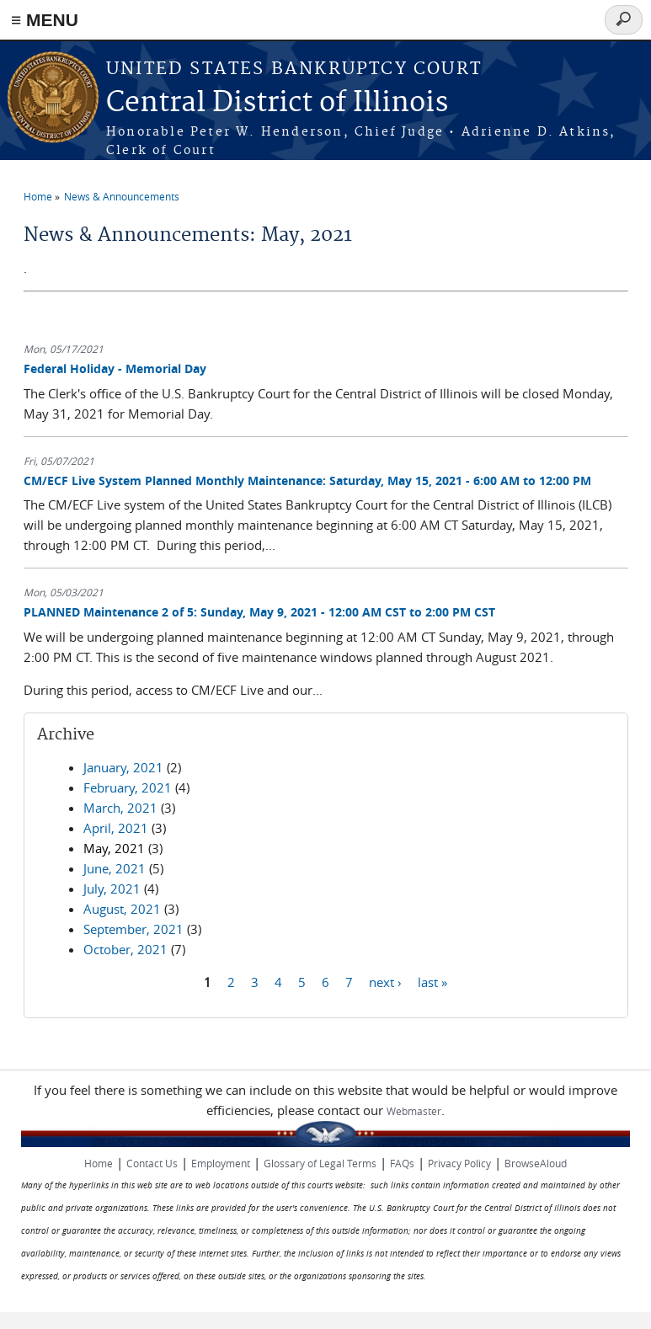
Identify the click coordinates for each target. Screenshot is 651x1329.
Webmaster (414, 1111)
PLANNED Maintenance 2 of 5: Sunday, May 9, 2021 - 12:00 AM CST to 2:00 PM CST (259, 612)
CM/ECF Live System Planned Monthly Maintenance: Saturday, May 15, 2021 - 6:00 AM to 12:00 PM (307, 480)
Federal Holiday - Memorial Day (115, 368)
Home (38, 196)
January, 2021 (123, 767)
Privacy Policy (459, 1163)
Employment (220, 1163)
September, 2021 (133, 929)
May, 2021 (114, 848)
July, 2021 (112, 888)
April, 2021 (115, 827)
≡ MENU (44, 19)
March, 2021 (120, 807)
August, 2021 (122, 908)
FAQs (402, 1163)
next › (385, 982)
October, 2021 (125, 949)
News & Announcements (121, 196)
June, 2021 (114, 868)
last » (432, 982)
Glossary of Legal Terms (320, 1163)
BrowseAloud (535, 1163)
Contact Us (152, 1163)
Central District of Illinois (277, 103)
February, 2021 (127, 787)
